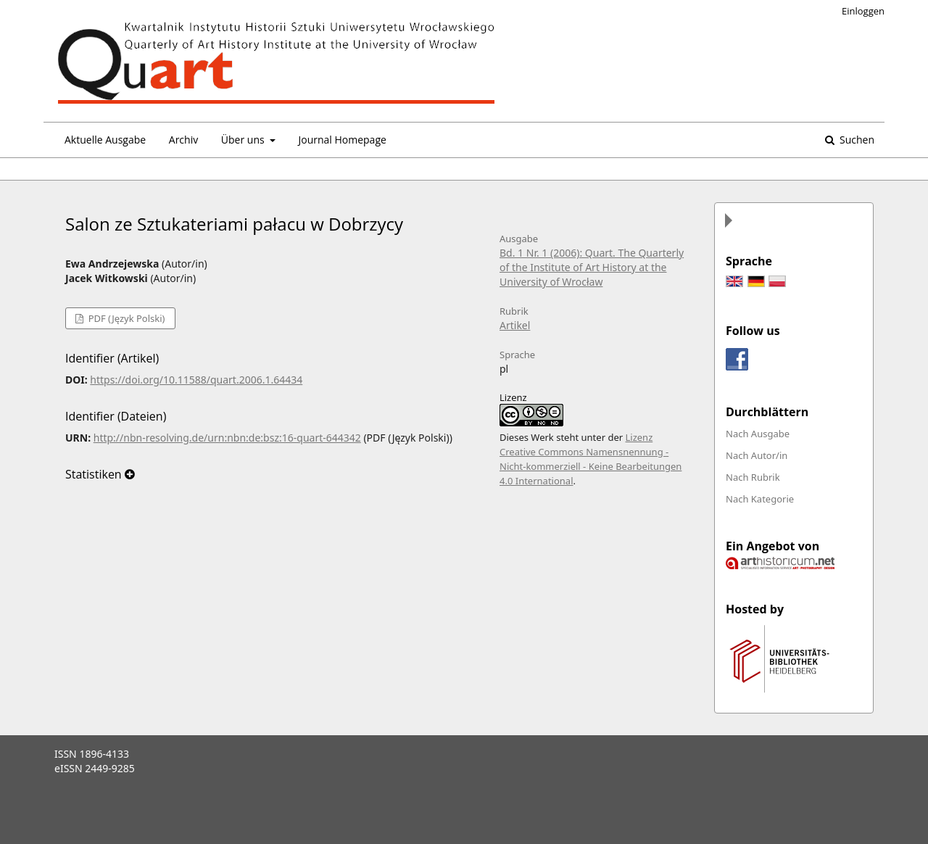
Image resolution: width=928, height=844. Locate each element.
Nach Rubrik (753, 477)
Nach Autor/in (756, 455)
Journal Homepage (342, 139)
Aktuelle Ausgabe (105, 139)
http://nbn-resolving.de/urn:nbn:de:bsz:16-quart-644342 (227, 437)
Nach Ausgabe (758, 433)
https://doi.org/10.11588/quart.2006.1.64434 (196, 379)
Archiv (183, 139)
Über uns (244, 139)
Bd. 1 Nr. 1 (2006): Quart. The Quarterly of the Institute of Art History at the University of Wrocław (592, 267)
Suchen (855, 139)
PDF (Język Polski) (125, 318)
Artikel (515, 325)
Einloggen (863, 10)
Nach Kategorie (760, 498)
